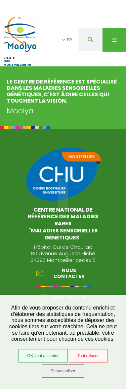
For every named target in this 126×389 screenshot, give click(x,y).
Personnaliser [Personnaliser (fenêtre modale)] (63, 371)
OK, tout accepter (42, 355)
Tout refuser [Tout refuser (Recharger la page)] (88, 355)
